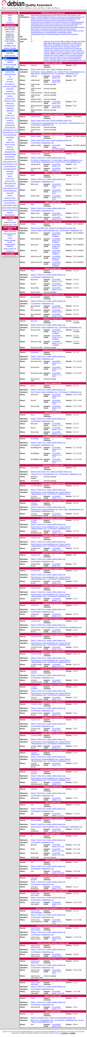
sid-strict (10, 79)
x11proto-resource (34, 672)
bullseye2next (10, 106)
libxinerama (78, 43)
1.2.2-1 (59, 699)
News (10, 18)
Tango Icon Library (54, 1033)
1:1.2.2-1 (60, 425)
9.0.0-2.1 (60, 215)
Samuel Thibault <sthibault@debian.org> (45, 230)
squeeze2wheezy (10, 203)
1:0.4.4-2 (60, 308)
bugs (14, 222)
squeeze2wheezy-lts (10, 200)
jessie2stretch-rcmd (10, 162)
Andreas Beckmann (62, 1031)
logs (13, 41)
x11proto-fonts (68, 48)
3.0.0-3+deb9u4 (56, 235)
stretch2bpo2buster (9, 135)
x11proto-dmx (74, 47)
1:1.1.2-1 (60, 498)
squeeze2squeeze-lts (10, 210)
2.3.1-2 (59, 765)
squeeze (10, 212)
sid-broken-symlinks (10, 86)
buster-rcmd (10, 115)
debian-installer (65, 41)
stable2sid (9, 108)
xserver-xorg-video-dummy (72, 59)
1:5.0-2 (59, 583)
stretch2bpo (10, 137)
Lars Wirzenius (37, 1031)
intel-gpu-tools (76, 41)
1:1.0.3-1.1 (60, 831)
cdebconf (47, 41)
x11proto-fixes (58, 48)
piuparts (5, 1031)
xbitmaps (47, 55)
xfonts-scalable (59, 55)
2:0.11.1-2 (60, 666)
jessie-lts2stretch (10, 166)
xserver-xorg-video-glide (69, 60)
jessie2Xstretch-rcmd (10, 164)
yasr (84, 60)
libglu (45, 43)
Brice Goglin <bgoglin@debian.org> (71, 509)
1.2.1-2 (59, 784)
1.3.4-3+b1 (60, 873)
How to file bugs (9, 27)
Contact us (10, 22)
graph (12, 67)
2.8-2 (58, 566)
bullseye (10, 96)
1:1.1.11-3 (60, 815)
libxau (55, 43)
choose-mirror (55, 41)
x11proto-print (48, 50)
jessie (10, 176)
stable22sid (10, 111)
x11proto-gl (77, 48)
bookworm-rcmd (9, 94)
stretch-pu (10, 147)
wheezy (9, 195)
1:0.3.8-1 (60, 956)
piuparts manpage (10, 48)
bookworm (10, 91)
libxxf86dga (57, 45)
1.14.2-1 (59, 649)
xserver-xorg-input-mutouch (53, 59)
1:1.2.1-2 (60, 533)
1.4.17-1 (59, 616)
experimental (10, 72)
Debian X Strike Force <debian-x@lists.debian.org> (48, 158)
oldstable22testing (10, 154)
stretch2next (10, 149)
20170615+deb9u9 (58, 149)
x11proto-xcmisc (69, 52)
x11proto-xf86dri (49, 53)
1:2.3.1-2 (60, 550)
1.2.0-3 (59, 682)
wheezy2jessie (10, 186)
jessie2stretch (10, 157)
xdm (51, 55)
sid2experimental (10, 74)
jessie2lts (10, 174)
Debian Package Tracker (10, 241)
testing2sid (10, 89)
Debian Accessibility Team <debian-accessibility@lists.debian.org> (53, 228)
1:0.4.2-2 (60, 515)
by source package (9, 64)
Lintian (10, 238)
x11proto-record (59, 50)
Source (9, 220)
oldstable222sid (10, 152)
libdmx (83, 41)
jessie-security (10, 181)
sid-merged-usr (10, 84)
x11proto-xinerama (77, 53)
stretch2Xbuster (10, 128)
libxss (50, 45)
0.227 (58, 78)
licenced (14, 1031)
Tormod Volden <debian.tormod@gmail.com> (67, 160)
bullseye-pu (10, 103)
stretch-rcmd (12, 58)
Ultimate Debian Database (10, 245)
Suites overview (10, 55)
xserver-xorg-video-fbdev (52, 60)
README (10, 43)
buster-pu (10, 120)
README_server (10, 46)
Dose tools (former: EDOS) (9, 234)
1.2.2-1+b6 (60, 993)
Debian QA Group (10, 231)
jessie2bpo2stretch (10, 169)
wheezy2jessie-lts (10, 183)
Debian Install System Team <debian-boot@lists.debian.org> (51, 69)
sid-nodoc (10, 81)
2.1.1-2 (59, 748)
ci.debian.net (10, 251)
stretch (10, 140)
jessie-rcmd (10, 178)
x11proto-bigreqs (75, 45)
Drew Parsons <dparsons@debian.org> (44, 327)
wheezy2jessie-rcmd (10, 188)
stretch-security (10, 145)
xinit (67, 55)
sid (10, 77)
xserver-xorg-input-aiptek (52, 57)
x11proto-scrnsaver (56, 52)
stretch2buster (10, 125)
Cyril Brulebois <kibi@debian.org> (66, 73)
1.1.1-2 (59, 800)
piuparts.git (18, 1033)
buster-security (10, 118)
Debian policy (9, 32)
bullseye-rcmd (10, 98)
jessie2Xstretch (10, 159)
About (10, 15)
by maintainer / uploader (10, 61)
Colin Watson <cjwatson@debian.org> (44, 72)
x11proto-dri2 (48, 48)
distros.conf (10, 39)
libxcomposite (62, 43)
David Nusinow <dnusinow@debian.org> (44, 492)
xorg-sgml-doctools (75, 55)
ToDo (15, 225)
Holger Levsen (74, 1031)
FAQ (9, 20)
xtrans (80, 60)
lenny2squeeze (10, 215)
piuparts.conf (9, 37)
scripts (7, 41)
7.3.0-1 (59, 730)
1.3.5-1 (59, 1009)
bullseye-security (10, 101)
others (82, 1031)
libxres (46, 45)
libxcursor (70, 43)
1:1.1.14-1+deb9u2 (57, 332)
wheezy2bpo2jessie (10, 191)
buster (10, 113)
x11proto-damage (64, 47)
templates (12, 29)
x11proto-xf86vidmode (62, 53)
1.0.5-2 (59, 631)
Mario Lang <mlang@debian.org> (42, 1020)
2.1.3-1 (59, 600)
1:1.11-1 (59, 888)
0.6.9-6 (59, 1026)
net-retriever (65, 45)
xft (65, 55)
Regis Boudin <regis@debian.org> (42, 73)
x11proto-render (70, 50)
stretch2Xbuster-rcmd (10, 132)
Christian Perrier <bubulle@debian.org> (71, 72)
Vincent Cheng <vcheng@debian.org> (68, 162)
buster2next (10, 123)
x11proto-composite (50, 47)
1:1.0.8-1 (60, 281)
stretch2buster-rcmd (10, 130)
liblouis (50, 43)
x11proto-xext (80, 52)
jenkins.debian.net (10, 249)
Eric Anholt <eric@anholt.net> (41, 160)
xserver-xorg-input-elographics (71, 57)
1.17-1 (59, 166)
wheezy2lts (10, 193)
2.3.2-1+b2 (60, 846)
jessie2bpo (10, 171)
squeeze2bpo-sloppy (10, 205)
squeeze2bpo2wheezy (10, 208)
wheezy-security (9, 198)
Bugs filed (10, 53)
